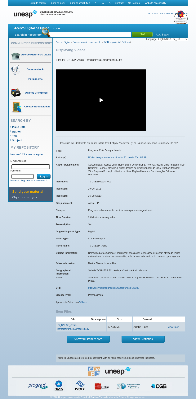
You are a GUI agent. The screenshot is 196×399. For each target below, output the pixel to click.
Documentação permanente (87, 42)
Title (15, 136)
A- (103, 3)
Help (185, 13)
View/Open (173, 327)
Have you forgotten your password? (29, 180)
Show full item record (88, 339)
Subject (17, 140)
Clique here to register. (25, 197)
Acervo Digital (63, 42)
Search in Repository (28, 34)
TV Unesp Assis (112, 42)
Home (56, 28)
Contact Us (152, 13)
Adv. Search (163, 34)
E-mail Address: (19, 161)
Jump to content (38, 3)
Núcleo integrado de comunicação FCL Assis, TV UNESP (117, 157)
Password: (16, 170)
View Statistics (143, 339)
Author (16, 131)
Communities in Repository (31, 43)
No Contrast (134, 3)
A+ (96, 3)
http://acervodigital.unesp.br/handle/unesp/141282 (113, 288)
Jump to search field (80, 3)
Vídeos (126, 42)
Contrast (119, 3)
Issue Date (18, 127)
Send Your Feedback (170, 13)
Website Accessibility (155, 3)
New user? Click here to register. (27, 154)
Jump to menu (58, 3)
